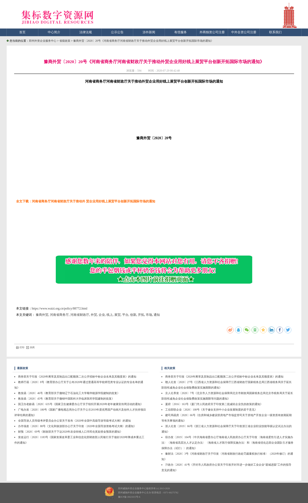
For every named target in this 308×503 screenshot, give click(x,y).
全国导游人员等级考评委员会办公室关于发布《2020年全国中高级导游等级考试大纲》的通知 (74, 420)
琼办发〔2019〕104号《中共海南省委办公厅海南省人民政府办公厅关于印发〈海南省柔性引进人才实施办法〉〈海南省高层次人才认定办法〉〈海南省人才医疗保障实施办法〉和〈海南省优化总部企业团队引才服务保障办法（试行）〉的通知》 (227, 443)
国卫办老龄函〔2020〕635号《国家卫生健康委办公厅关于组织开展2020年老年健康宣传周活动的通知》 (80, 404)
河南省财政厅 (79, 314)
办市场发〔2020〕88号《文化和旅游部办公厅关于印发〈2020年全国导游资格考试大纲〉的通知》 (77, 426)
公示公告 (117, 32)
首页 (22, 32)
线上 (109, 314)
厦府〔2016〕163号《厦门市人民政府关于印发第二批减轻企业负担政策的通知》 (214, 404)
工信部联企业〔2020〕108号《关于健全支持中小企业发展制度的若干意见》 (211, 409)
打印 (20, 347)
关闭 (30, 347)
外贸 (94, 314)
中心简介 (54, 32)
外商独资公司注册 (212, 32)
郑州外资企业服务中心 (42, 40)
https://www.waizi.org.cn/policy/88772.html (59, 308)
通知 (157, 314)
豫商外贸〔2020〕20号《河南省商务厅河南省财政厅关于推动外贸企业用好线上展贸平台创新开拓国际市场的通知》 (143, 40)
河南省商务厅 (59, 314)
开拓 (141, 314)
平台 (125, 314)
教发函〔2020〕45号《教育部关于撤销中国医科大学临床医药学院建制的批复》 (66, 398)
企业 (102, 314)
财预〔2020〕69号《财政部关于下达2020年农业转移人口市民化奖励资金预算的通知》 (70, 431)
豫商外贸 (42, 314)
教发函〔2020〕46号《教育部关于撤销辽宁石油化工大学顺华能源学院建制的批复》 (69, 393)
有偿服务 (180, 32)
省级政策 (65, 40)
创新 (133, 314)
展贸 (117, 314)
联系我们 (275, 32)
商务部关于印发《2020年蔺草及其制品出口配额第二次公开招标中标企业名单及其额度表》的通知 (77, 376)
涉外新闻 (149, 32)
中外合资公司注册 (243, 32)
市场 (149, 314)
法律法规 (85, 32)
